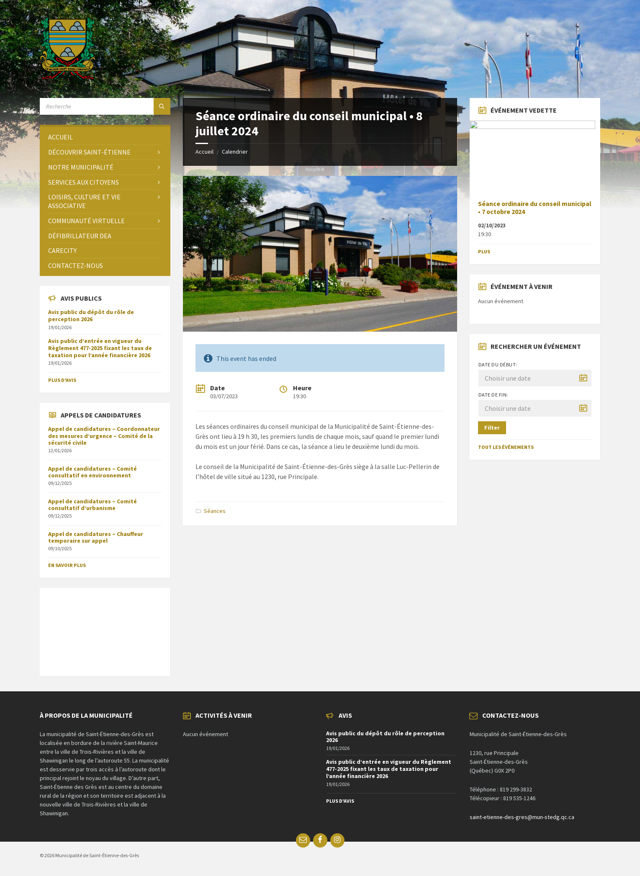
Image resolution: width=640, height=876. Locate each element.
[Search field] (105, 106)
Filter (492, 427)
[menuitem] (105, 137)
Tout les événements (506, 447)
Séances (215, 511)
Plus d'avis (62, 380)
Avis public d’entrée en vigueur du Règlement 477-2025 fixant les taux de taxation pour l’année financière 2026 (100, 348)
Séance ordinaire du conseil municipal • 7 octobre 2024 (534, 208)
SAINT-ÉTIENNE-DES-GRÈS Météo (105, 627)
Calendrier (235, 151)
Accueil (204, 151)
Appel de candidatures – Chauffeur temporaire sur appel (95, 537)
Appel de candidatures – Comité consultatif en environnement (92, 472)
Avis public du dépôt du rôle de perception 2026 (91, 315)
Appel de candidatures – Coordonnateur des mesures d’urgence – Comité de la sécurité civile (104, 436)
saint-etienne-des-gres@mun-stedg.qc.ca (522, 817)
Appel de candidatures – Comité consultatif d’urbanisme (92, 504)
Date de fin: (493, 395)
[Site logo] (67, 77)
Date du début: (497, 364)
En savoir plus (67, 565)
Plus (484, 251)
